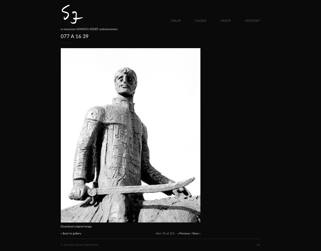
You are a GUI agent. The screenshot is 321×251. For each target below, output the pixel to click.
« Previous (183, 233)
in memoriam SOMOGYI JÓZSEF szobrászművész (89, 29)
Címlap (176, 20)
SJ (258, 244)
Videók (225, 20)
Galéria (200, 20)
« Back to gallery (71, 233)
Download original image (76, 226)
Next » (196, 233)
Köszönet (252, 20)
